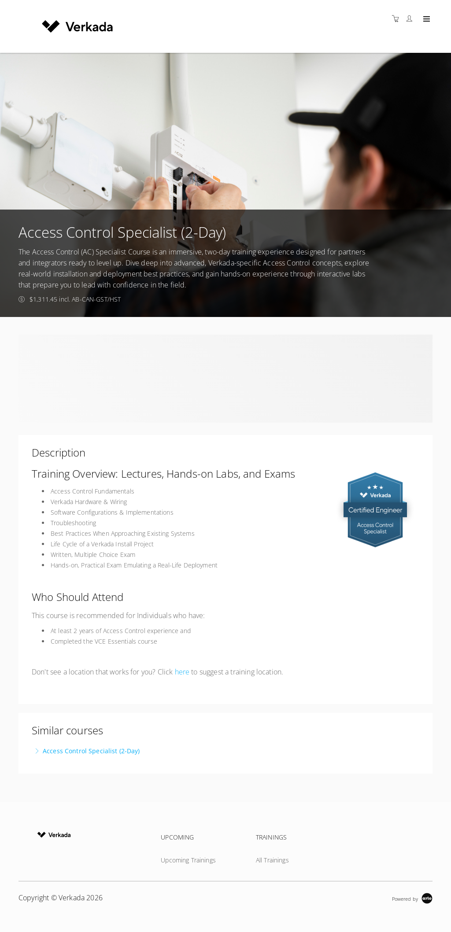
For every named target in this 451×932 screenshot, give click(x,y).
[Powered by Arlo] (412, 898)
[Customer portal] (411, 18)
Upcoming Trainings (188, 860)
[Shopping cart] (397, 19)
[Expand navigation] (426, 19)
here (182, 672)
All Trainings (272, 860)
